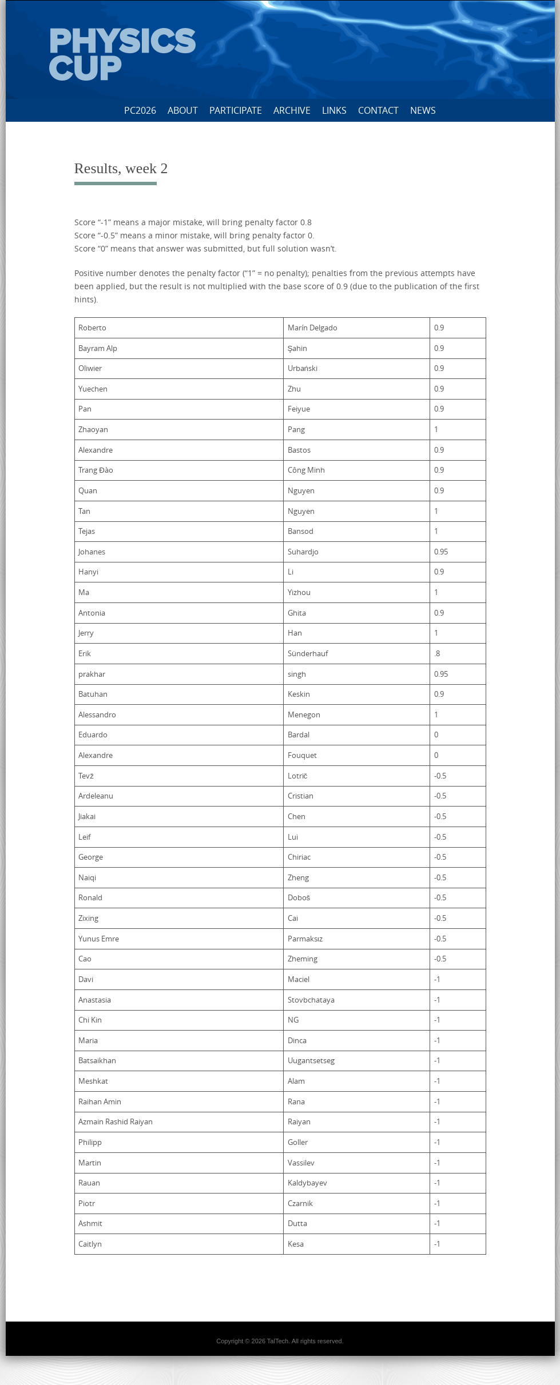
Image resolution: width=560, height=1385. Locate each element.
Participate (235, 110)
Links (334, 110)
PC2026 (140, 110)
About (183, 110)
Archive (292, 110)
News (423, 110)
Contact (378, 110)
